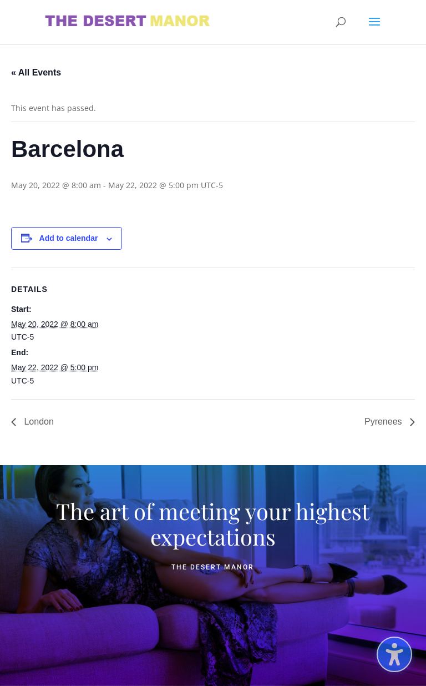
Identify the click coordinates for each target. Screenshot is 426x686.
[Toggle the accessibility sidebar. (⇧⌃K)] (394, 654)
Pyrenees (384, 421)
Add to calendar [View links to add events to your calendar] (68, 238)
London (38, 421)
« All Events (36, 72)
